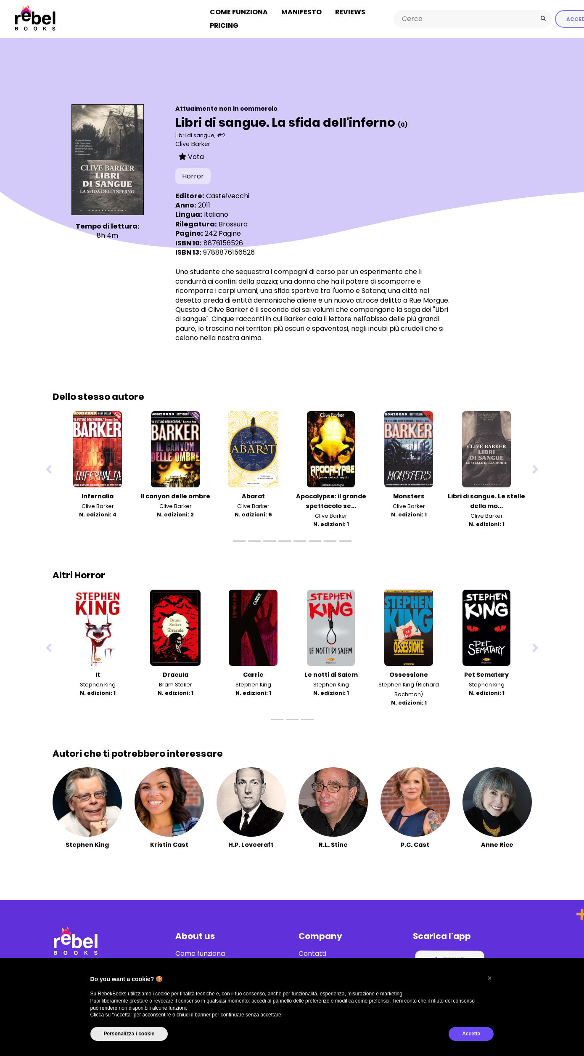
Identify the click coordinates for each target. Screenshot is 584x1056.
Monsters (409, 496)
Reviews (350, 12)
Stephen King (98, 684)
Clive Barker (192, 144)
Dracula (175, 674)
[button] (490, 978)
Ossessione (408, 674)
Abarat (253, 496)
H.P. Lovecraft (251, 845)
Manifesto (301, 12)
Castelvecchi (227, 196)
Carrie (253, 674)
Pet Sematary (486, 674)
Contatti (312, 953)
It (97, 674)
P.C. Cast (415, 845)
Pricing (224, 25)
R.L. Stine (333, 845)
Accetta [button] (471, 1034)
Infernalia (98, 496)
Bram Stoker (175, 684)
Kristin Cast (169, 845)
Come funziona (239, 12)
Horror (193, 176)
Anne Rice (497, 845)
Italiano (216, 214)
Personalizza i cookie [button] (129, 1034)
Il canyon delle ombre (175, 496)
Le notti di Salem (331, 674)
